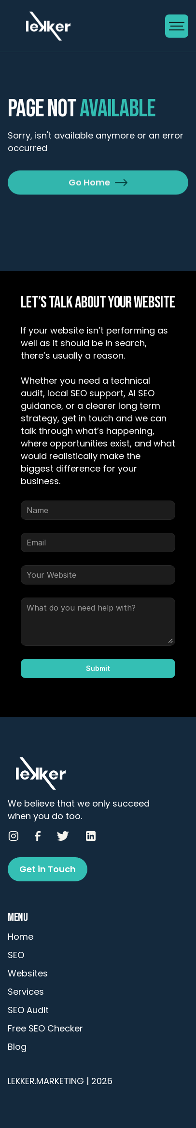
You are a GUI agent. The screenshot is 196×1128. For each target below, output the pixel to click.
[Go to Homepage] (86, 26)
